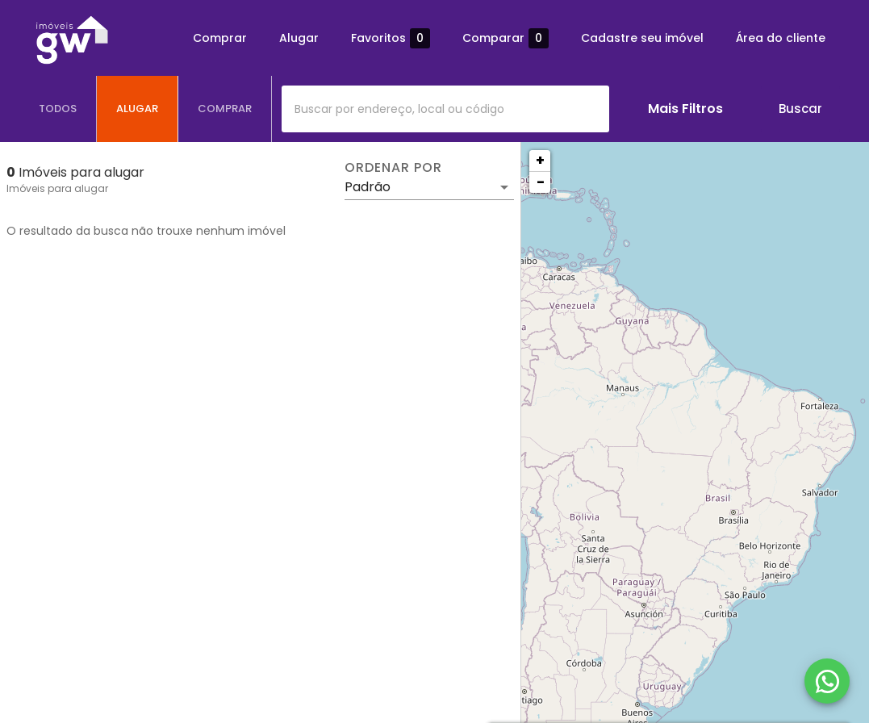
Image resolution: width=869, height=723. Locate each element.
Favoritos (390, 38)
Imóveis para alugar (57, 188)
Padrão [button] (368, 187)
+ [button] (540, 160)
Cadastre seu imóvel (642, 38)
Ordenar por (393, 167)
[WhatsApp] (827, 681)
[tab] (58, 109)
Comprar (220, 38)
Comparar (505, 38)
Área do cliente (780, 38)
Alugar (299, 38)
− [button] (541, 182)
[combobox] (445, 109)
